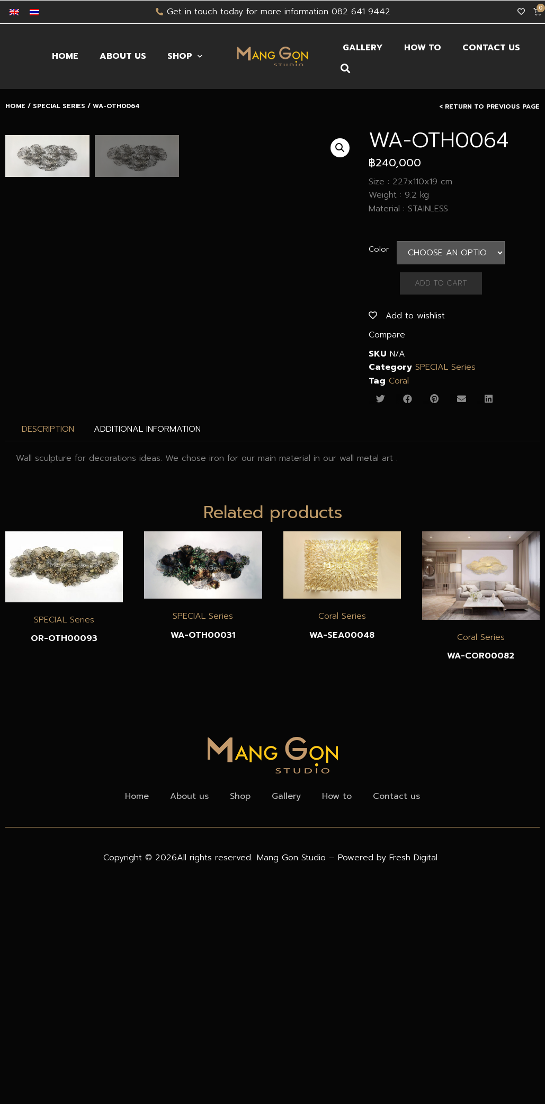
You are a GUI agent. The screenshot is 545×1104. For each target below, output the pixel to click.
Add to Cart (441, 283)
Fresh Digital (413, 857)
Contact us (491, 47)
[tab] (48, 429)
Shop (184, 56)
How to (422, 47)
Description (48, 429)
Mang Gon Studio (293, 857)
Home (65, 56)
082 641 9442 (361, 11)
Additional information (147, 429)
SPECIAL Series (59, 106)
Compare (387, 334)
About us (123, 56)
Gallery (363, 47)
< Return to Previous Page (489, 106)
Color (379, 249)
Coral (399, 381)
